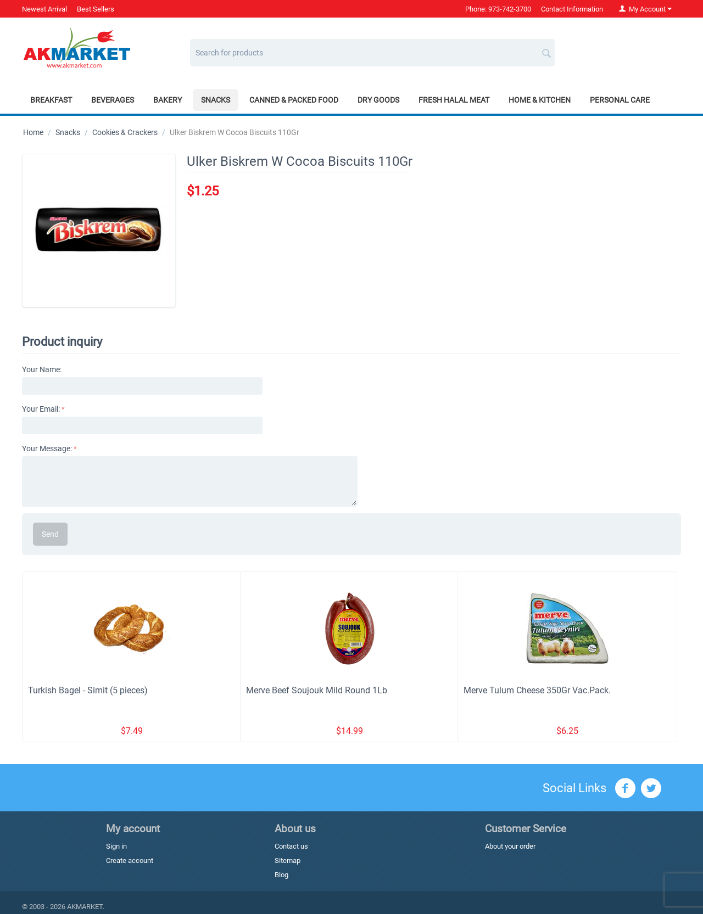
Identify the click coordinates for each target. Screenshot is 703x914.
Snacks (215, 100)
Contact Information (572, 9)
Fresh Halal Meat (454, 100)
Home (33, 132)
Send (50, 534)
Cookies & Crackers (125, 132)
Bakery (167, 100)
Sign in (116, 846)
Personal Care (620, 100)
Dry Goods (378, 100)
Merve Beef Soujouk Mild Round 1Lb (316, 690)
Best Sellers (95, 9)
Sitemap (287, 860)
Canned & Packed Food (293, 100)
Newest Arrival (44, 9)
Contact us (291, 846)
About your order (510, 846)
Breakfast (51, 100)
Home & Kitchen (540, 100)
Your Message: (47, 448)
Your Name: (42, 369)
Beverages (112, 100)
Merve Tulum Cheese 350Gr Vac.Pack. (537, 690)
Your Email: (41, 409)
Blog (281, 875)
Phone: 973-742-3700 (498, 9)
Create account (129, 860)
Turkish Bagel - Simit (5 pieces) (88, 690)
